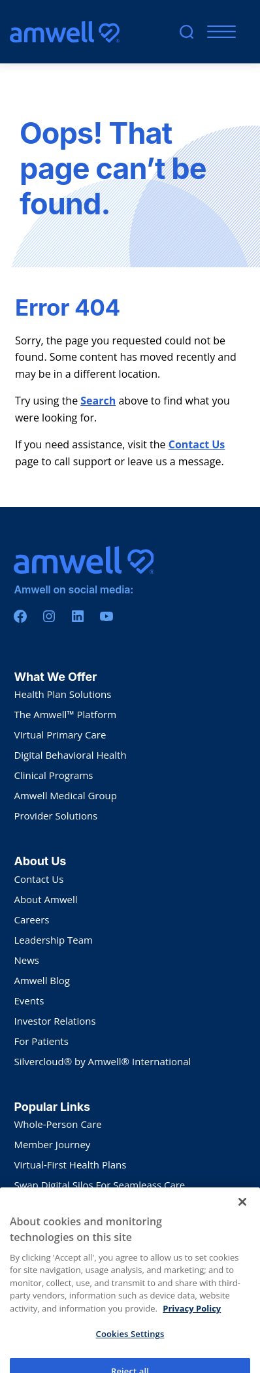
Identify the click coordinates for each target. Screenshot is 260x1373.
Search (98, 400)
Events (29, 1000)
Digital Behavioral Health (70, 754)
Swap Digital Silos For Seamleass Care (99, 1184)
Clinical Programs (53, 775)
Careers (31, 919)
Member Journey (52, 1144)
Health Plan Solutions (62, 694)
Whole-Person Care (57, 1124)
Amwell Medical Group (65, 795)
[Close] (242, 1226)
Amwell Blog (42, 980)
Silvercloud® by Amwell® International (102, 1061)
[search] (186, 31)
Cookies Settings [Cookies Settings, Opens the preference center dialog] (130, 1358)
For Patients (41, 1041)
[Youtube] (106, 616)
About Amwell (45, 899)
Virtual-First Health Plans (70, 1164)
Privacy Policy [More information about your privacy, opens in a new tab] (192, 1332)
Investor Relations (54, 1020)
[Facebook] (20, 616)
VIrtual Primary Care (60, 734)
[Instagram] (49, 616)
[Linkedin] (77, 616)
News (26, 960)
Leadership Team (53, 939)
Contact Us (197, 444)
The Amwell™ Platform (65, 714)
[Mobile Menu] (218, 32)
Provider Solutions (55, 815)
